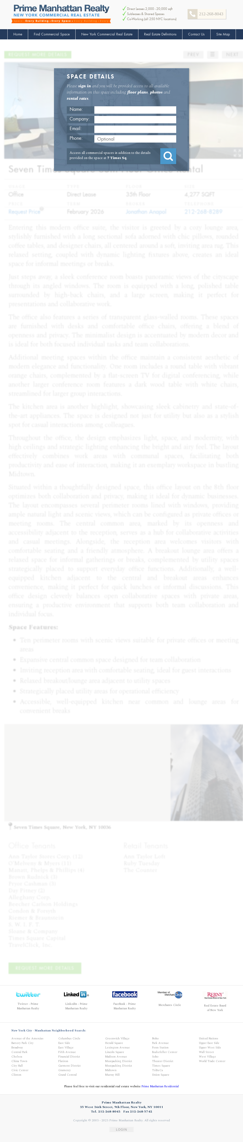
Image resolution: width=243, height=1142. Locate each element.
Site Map (223, 34)
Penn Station (160, 1047)
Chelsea (16, 1056)
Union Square (160, 1075)
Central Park (19, 1052)
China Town (19, 1061)
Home (17, 34)
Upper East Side (209, 1043)
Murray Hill (112, 1075)
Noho (155, 1038)
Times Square (161, 1065)
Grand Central (67, 1075)
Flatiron (63, 1061)
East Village (66, 1047)
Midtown (111, 1070)
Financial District (69, 1056)
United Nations (208, 1038)
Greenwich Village (117, 1038)
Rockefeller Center (164, 1052)
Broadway (17, 1047)
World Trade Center (212, 1061)
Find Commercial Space (52, 34)
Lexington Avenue (117, 1047)
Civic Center (19, 1070)
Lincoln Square (114, 1052)
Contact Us (196, 34)
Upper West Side (210, 1047)
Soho (155, 1056)
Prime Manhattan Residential (160, 1086)
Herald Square (114, 1043)
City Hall (17, 1065)
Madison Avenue (116, 1056)
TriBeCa (157, 1070)
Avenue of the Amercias (27, 1038)
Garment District (69, 1065)
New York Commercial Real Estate (106, 34)
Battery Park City (22, 1043)
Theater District (162, 1061)
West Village (207, 1056)
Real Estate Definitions (160, 34)
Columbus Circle (69, 1038)
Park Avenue (160, 1043)
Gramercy (64, 1070)
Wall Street (206, 1052)
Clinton (16, 1075)
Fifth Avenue (67, 1052)
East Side (64, 1043)
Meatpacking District (118, 1061)
